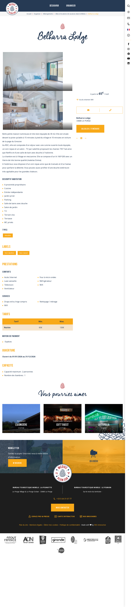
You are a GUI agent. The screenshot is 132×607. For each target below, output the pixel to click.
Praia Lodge (77, 138)
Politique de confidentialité (70, 575)
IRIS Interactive (100, 575)
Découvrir (54, 6)
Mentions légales (35, 575)
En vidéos (94, 511)
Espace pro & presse (40, 566)
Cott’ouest (62, 475)
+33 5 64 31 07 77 (64, 549)
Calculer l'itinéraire (90, 129)
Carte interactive (66, 566)
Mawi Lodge (85, 138)
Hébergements (48, 14)
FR (128, 29)
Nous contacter (62, 558)
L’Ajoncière (21, 475)
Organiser (71, 6)
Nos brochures (90, 566)
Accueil (29, 14)
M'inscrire (17, 513)
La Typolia (103, 475)
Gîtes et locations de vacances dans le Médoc (70, 14)
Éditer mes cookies (51, 575)
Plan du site (23, 575)
